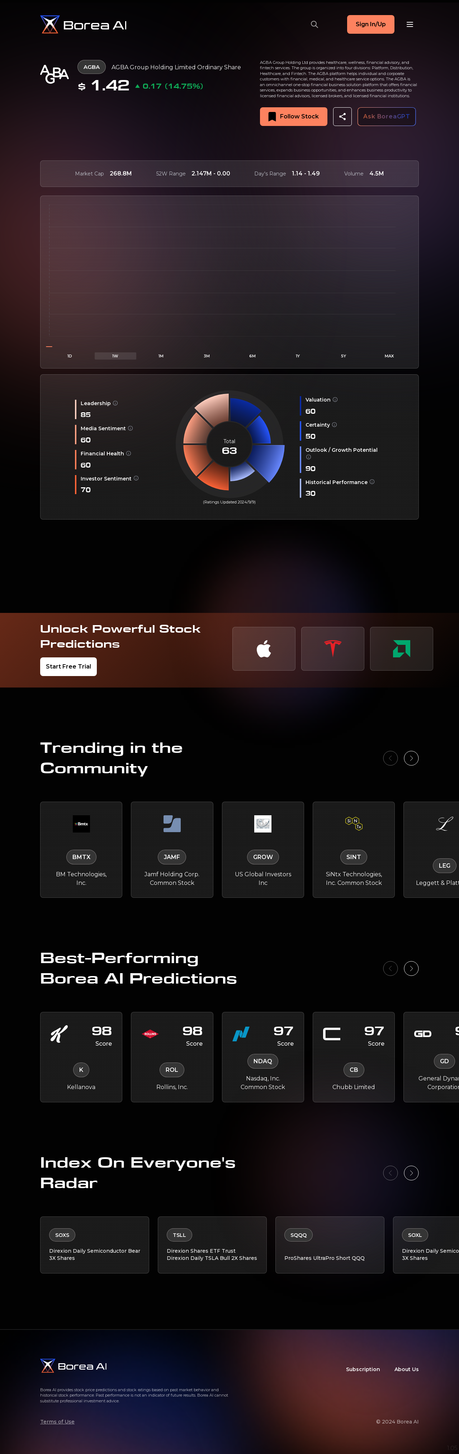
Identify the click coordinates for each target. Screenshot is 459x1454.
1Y (298, 355)
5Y (343, 355)
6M (252, 355)
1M (161, 355)
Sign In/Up (371, 24)
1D (69, 355)
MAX (389, 355)
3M (207, 355)
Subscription (363, 1369)
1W (115, 355)
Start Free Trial (68, 666)
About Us (406, 1369)
